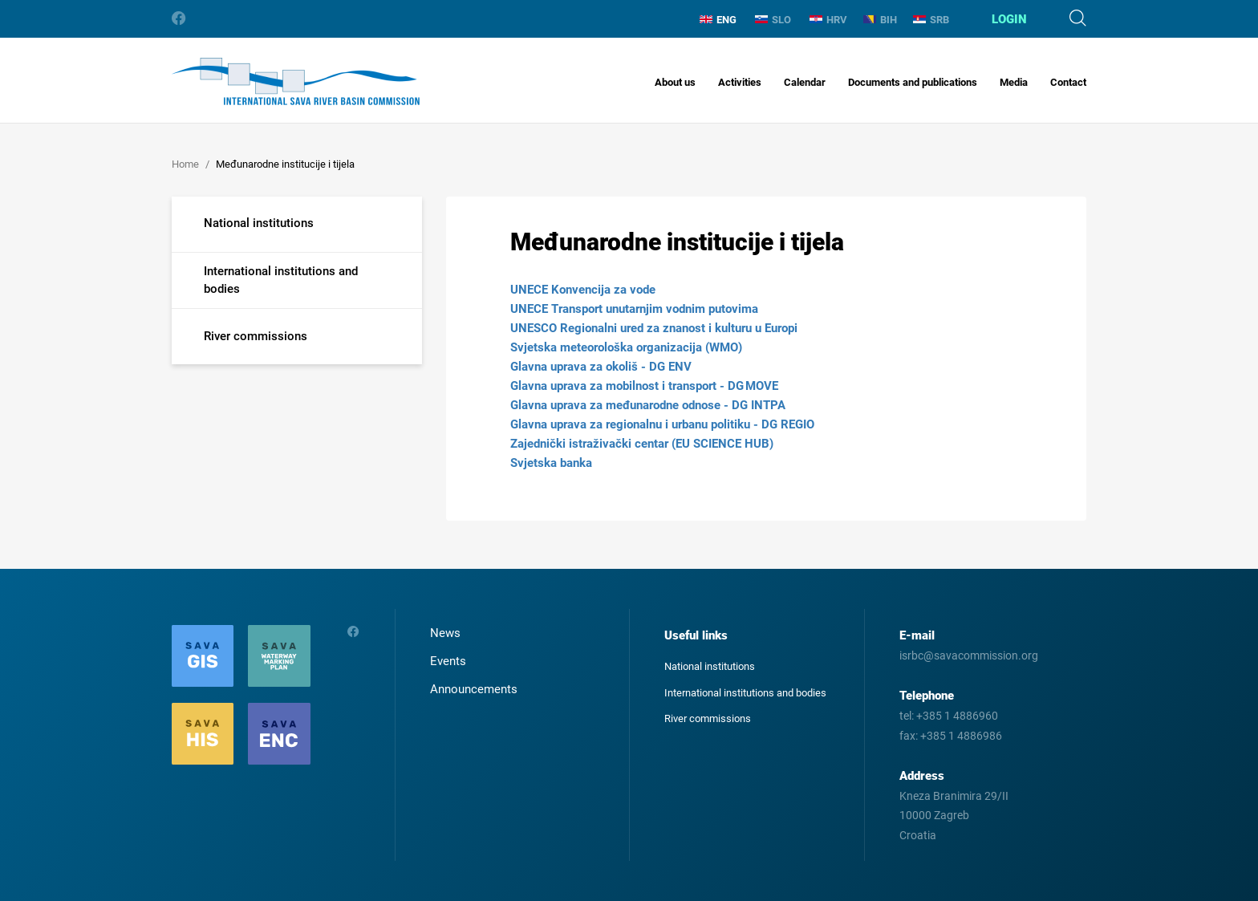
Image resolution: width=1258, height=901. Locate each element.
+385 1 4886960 (957, 715)
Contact (1068, 82)
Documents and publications (912, 82)
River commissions (707, 718)
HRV (828, 20)
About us (675, 82)
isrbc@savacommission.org (968, 655)
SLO (773, 20)
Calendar (805, 82)
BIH (880, 20)
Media (1014, 82)
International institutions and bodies (745, 693)
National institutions (709, 666)
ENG (718, 20)
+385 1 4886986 (961, 735)
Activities (739, 82)
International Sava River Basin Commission (296, 81)
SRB (931, 20)
